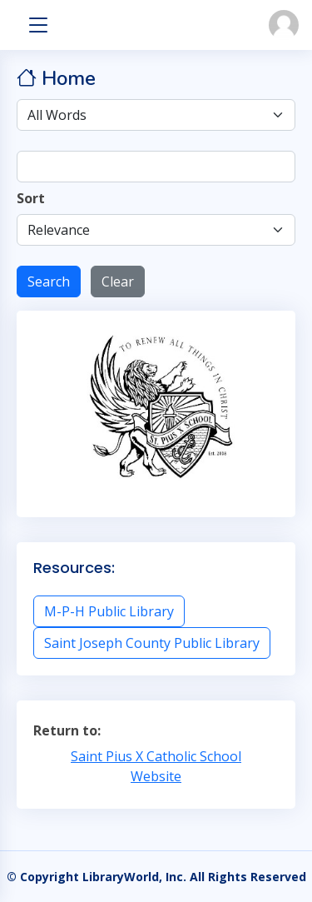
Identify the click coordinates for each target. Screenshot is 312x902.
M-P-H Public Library (109, 611)
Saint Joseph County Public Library (152, 643)
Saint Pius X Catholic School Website (156, 766)
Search (48, 281)
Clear (118, 281)
